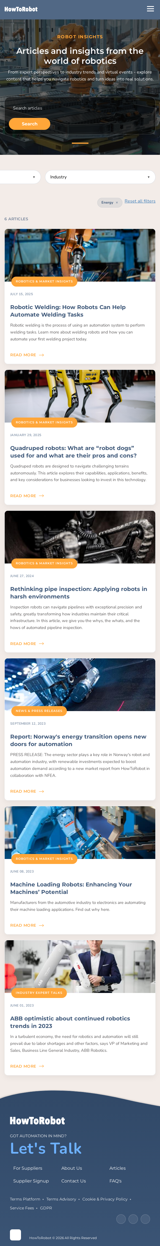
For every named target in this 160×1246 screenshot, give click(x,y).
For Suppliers (27, 1168)
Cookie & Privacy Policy (105, 1199)
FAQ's (115, 1181)
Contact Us (73, 1181)
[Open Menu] (150, 8)
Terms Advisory (61, 1199)
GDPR (46, 1207)
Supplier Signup (31, 1181)
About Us (71, 1168)
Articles (117, 1168)
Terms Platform (25, 1199)
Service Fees (22, 1207)
